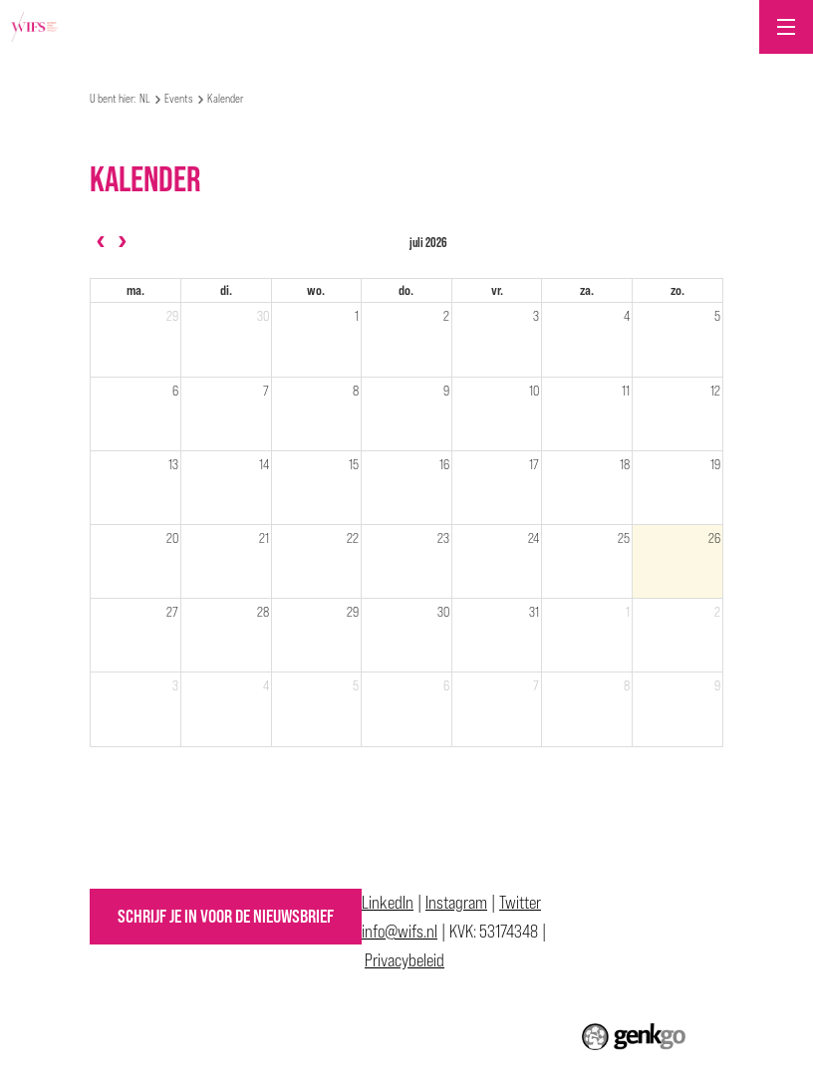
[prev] (101, 242)
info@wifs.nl (399, 931)
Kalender (225, 99)
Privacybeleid (404, 959)
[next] (122, 242)
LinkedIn (387, 902)
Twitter (520, 902)
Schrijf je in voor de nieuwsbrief (226, 916)
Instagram (456, 902)
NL (144, 99)
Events (178, 99)
